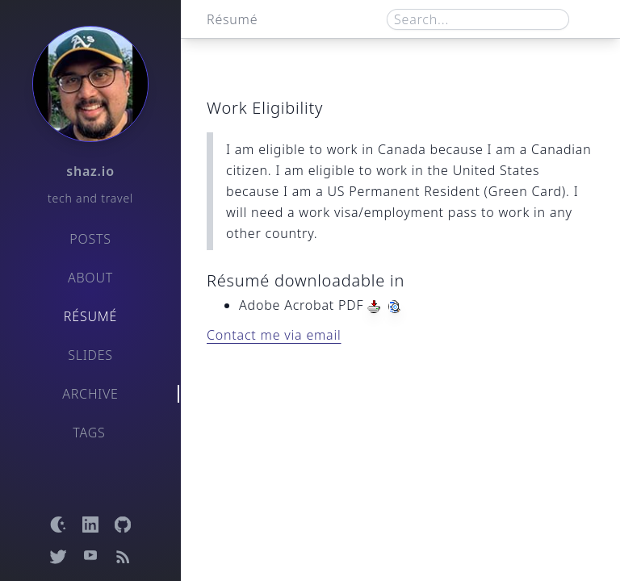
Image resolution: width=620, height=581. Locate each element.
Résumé (90, 316)
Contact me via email (274, 335)
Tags (89, 432)
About (90, 277)
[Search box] (478, 19)
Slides (90, 355)
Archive (90, 394)
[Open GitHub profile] (123, 524)
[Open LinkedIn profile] (90, 524)
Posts (90, 239)
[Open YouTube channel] (90, 557)
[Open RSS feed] (123, 557)
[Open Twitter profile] (58, 557)
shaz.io (90, 171)
